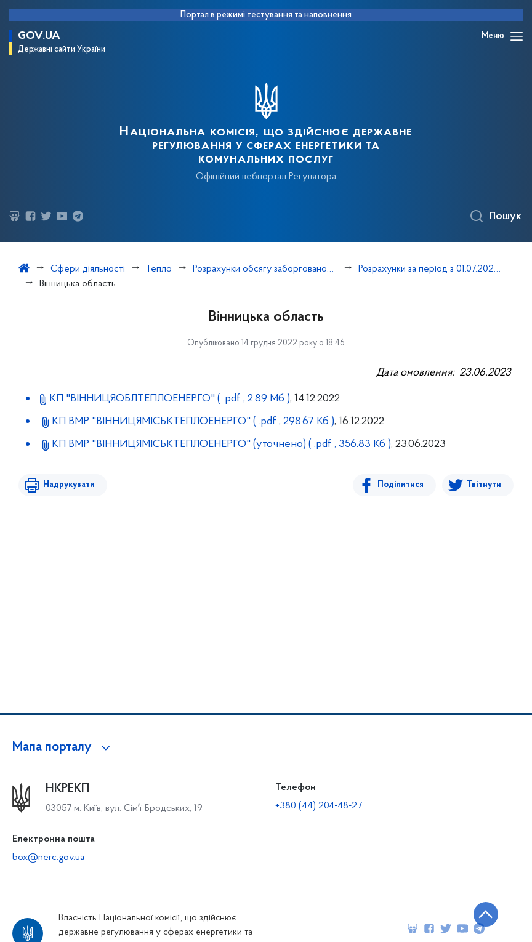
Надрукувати (69, 484)
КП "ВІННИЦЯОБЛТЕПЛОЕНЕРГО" (169, 399)
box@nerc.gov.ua (48, 858)
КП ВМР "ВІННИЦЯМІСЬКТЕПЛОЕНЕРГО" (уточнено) (221, 444)
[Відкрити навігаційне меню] (516, 36)
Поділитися (400, 484)
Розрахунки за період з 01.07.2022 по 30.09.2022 (430, 269)
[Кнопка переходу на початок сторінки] (486, 914)
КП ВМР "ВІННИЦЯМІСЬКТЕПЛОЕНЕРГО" (193, 421)
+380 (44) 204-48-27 (318, 806)
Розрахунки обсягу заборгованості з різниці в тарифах (265, 269)
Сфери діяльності (87, 269)
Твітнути (484, 484)
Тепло (159, 269)
